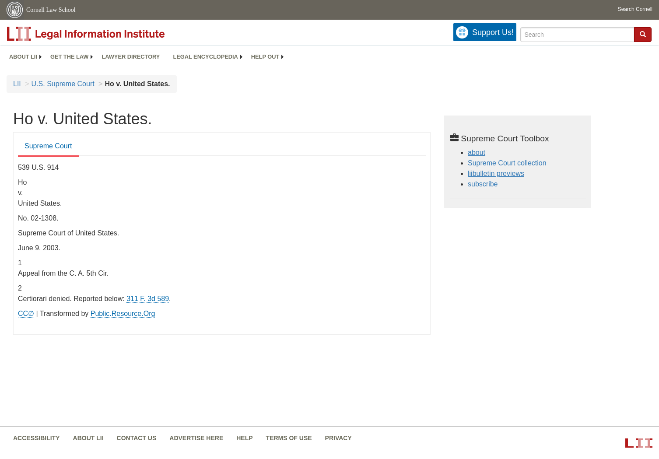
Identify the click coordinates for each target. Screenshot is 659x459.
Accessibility (36, 437)
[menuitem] (23, 57)
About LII (23, 56)
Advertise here (196, 437)
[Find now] (643, 34)
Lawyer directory (131, 56)
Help (244, 437)
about (476, 152)
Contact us (137, 437)
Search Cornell (635, 9)
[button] (643, 34)
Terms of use (289, 437)
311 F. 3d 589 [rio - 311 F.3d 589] (147, 298)
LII (17, 84)
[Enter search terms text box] (577, 34)
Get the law (69, 56)
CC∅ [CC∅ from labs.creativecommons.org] (26, 313)
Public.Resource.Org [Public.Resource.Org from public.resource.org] (123, 313)
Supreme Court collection (507, 163)
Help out (265, 56)
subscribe (483, 184)
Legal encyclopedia (205, 56)
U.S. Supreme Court (63, 84)
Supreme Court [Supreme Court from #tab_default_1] (48, 146)
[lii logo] (105, 34)
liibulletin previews (496, 173)
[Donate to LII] (484, 32)
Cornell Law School (51, 10)
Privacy (338, 437)
